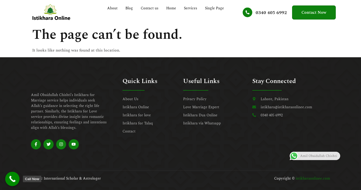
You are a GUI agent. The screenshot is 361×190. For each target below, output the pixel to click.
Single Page (214, 8)
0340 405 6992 (270, 12)
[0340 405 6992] (246, 12)
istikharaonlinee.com (313, 178)
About (112, 8)
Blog (129, 8)
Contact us (150, 8)
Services (190, 8)
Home (171, 8)
